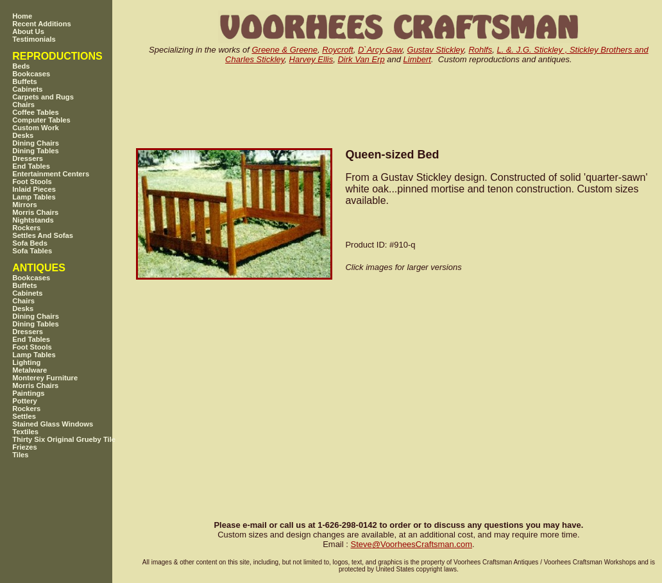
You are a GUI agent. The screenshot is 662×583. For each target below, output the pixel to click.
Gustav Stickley (435, 50)
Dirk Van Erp (360, 59)
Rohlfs (480, 50)
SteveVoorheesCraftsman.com (411, 544)
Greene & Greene (284, 50)
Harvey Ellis (311, 59)
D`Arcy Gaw (380, 50)
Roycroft (337, 50)
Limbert (417, 59)
